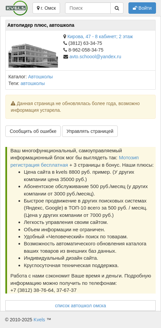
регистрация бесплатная (39, 165)
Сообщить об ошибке (33, 131)
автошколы (32, 83)
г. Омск (46, 8)
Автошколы (40, 76)
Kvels (39, 319)
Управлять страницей (89, 131)
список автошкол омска (80, 305)
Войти (142, 8)
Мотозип (129, 157)
